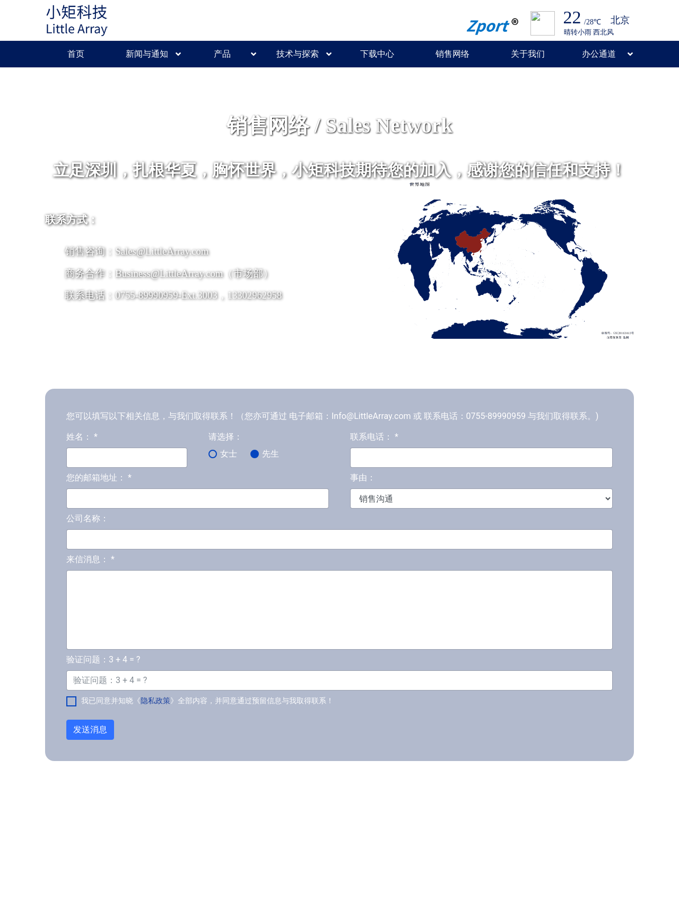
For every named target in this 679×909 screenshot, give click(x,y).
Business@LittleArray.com (169, 273)
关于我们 (528, 54)
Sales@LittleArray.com (161, 251)
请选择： (225, 437)
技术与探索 (297, 54)
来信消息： (90, 559)
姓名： (82, 437)
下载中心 (377, 54)
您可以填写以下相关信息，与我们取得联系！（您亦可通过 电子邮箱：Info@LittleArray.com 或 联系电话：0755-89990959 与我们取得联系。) (332, 416)
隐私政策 (155, 700)
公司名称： (87, 518)
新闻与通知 (147, 54)
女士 (228, 454)
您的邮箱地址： (99, 478)
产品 (222, 54)
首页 (75, 54)
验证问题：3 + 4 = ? (103, 659)
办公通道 (599, 54)
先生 (270, 454)
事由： (363, 478)
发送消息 (90, 729)
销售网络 (452, 54)
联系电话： (374, 437)
